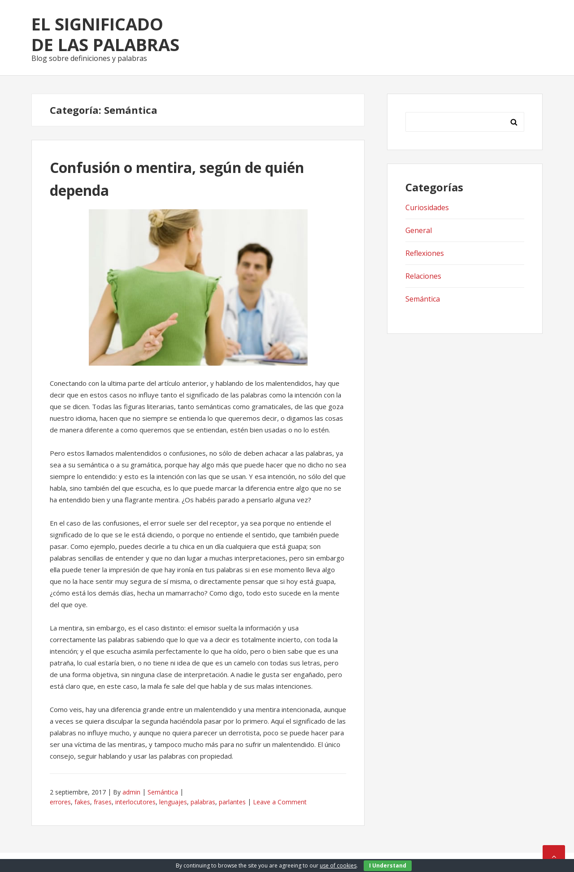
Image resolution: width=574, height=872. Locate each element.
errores (60, 802)
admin (131, 792)
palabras (203, 802)
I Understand (387, 865)
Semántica (163, 792)
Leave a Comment (280, 802)
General (418, 230)
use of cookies (338, 865)
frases (103, 802)
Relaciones (423, 276)
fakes (82, 802)
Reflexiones (424, 253)
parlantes (232, 802)
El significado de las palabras (105, 34)
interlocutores (135, 802)
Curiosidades (427, 207)
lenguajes (173, 802)
